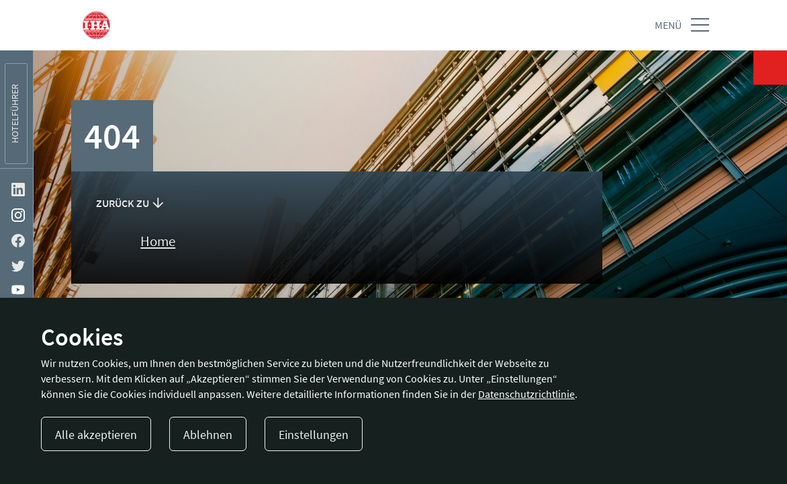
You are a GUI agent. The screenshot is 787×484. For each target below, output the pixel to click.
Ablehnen (207, 434)
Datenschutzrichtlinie (526, 394)
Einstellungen (314, 434)
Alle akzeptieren (96, 434)
